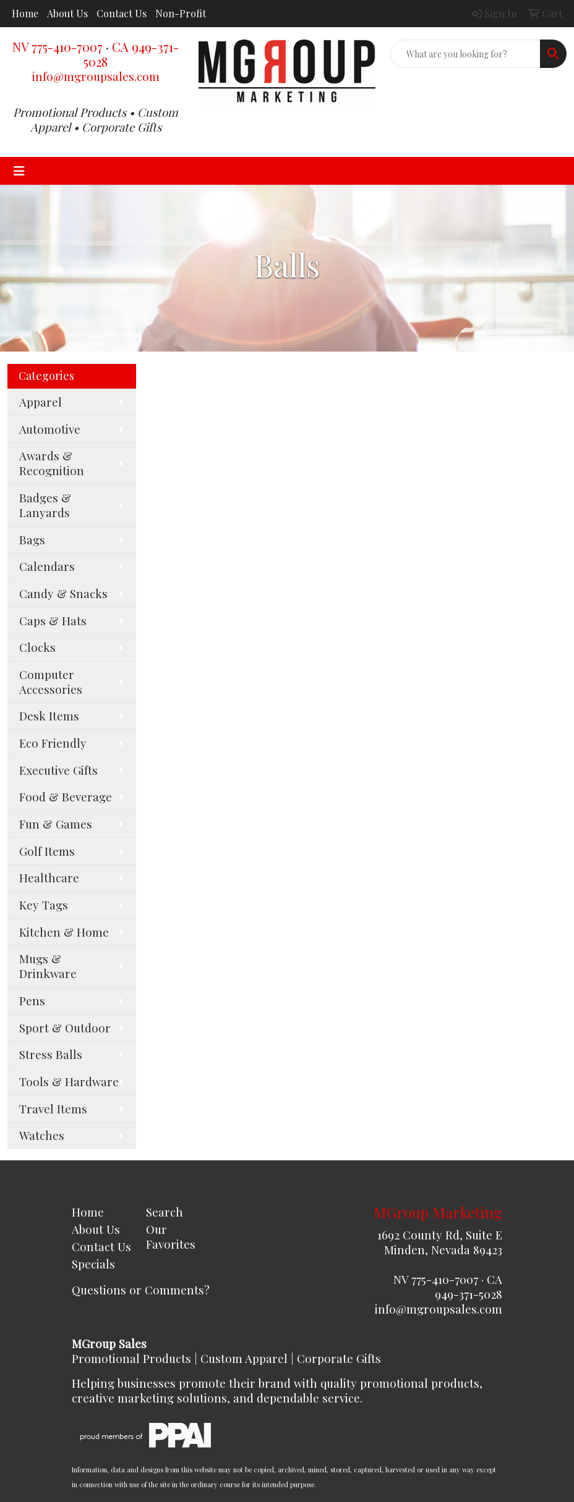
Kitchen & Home (64, 932)
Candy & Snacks (63, 593)
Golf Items (47, 851)
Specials (93, 1264)
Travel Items (53, 1108)
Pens (32, 1000)
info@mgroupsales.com (96, 76)
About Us (67, 13)
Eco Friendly (53, 743)
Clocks (37, 647)
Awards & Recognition (51, 463)
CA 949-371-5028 (131, 54)
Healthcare (49, 877)
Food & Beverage (65, 796)
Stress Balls (50, 1054)
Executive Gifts (58, 770)
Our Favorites (170, 1236)
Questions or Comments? (141, 1289)
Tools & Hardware (69, 1081)
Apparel (40, 402)
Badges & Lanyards (45, 505)
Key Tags (43, 905)
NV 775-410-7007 (57, 46)
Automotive (49, 429)
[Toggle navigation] (19, 171)
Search (164, 1212)
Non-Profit (180, 13)
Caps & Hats (53, 620)
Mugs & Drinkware (48, 966)
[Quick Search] (465, 54)
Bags (32, 539)
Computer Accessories (50, 682)
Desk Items (49, 716)
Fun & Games (55, 824)
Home (25, 13)
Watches (41, 1135)
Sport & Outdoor (65, 1028)
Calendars (47, 566)
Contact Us (121, 13)
